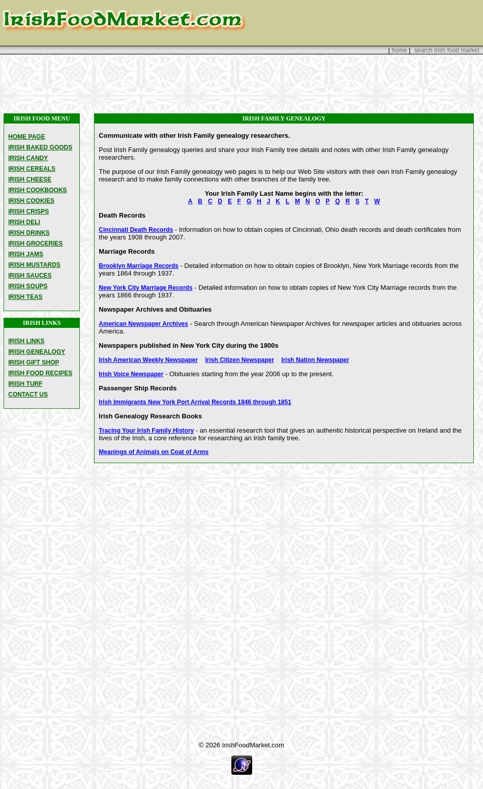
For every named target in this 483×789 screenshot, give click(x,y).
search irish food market (446, 50)
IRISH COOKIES (31, 200)
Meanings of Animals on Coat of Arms (153, 452)
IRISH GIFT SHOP (33, 362)
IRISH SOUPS (27, 286)
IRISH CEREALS (31, 168)
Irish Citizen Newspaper (239, 359)
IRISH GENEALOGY (36, 351)
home (399, 50)
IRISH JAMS (25, 254)
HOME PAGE (26, 136)
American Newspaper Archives (143, 323)
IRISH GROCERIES (35, 243)
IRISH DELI (24, 222)
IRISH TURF (25, 383)
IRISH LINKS (26, 341)
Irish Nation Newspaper (315, 359)
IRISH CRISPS (28, 211)
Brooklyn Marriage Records (138, 265)
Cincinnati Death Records (136, 229)
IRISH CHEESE (29, 179)
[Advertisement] (241, 84)
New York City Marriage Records (145, 287)
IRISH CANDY (28, 158)
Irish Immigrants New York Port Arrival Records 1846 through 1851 (195, 402)
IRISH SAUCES (29, 275)
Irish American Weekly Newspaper (148, 359)
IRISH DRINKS (28, 232)
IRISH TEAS (25, 296)
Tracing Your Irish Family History (146, 430)
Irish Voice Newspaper (131, 374)
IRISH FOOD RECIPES (40, 373)
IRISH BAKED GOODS (40, 147)
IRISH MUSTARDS (34, 264)
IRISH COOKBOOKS (37, 190)
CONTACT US (28, 394)
